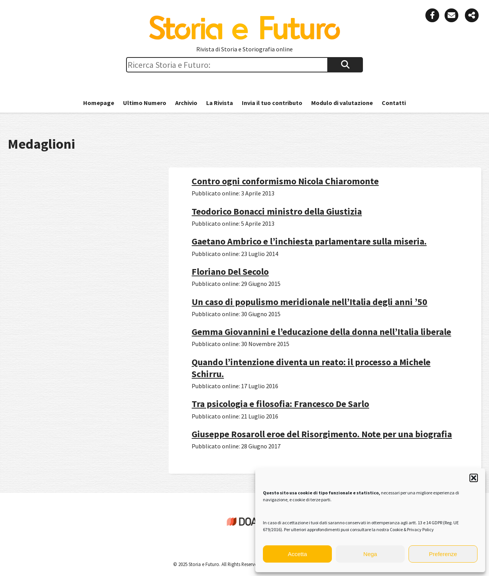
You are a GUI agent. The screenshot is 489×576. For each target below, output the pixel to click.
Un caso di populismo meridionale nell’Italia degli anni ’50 (309, 302)
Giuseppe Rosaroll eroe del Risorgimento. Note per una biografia (322, 434)
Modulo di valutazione (342, 103)
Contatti (394, 103)
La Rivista (219, 103)
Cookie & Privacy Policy (412, 529)
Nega (370, 554)
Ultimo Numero (144, 103)
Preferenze (443, 554)
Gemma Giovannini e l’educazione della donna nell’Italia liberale (321, 332)
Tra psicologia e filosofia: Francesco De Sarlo (280, 404)
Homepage (98, 103)
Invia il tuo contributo (272, 103)
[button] (474, 478)
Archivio (186, 103)
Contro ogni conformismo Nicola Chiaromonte (285, 181)
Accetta (297, 554)
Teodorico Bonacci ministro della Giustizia (277, 211)
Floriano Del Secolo (230, 271)
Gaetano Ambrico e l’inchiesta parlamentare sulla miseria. (309, 241)
